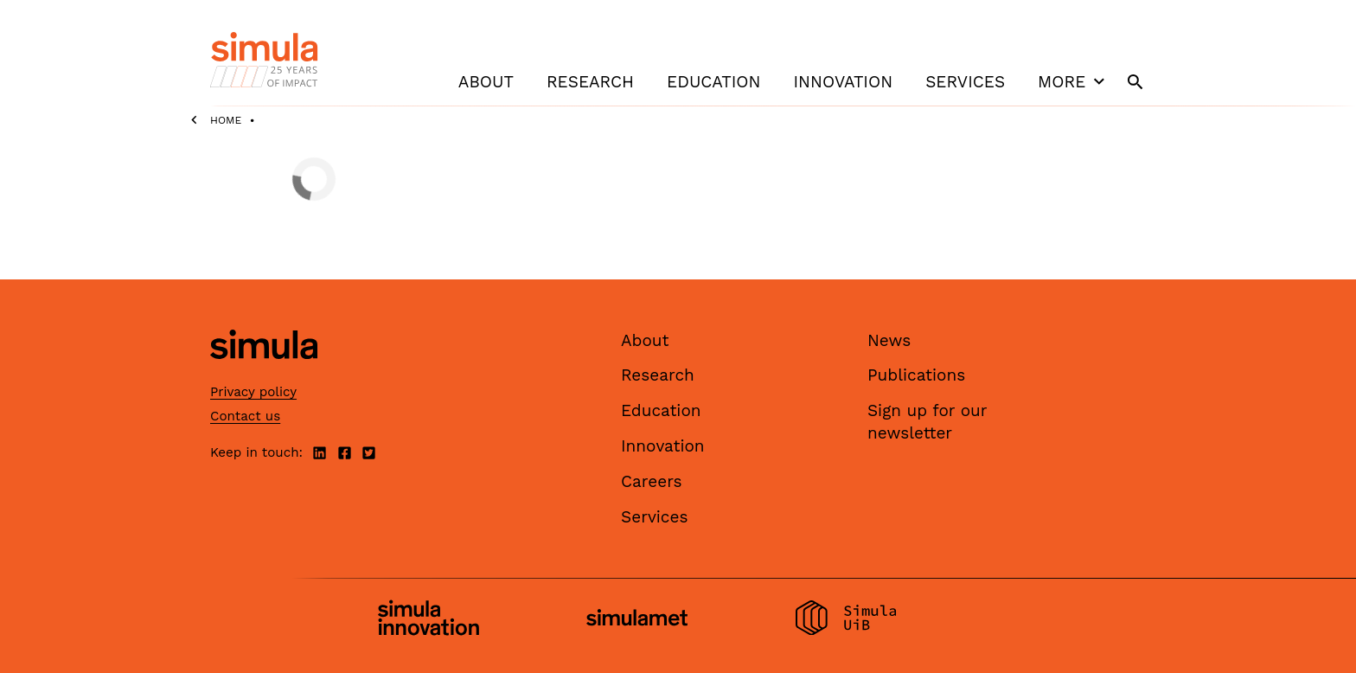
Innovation (842, 82)
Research (590, 82)
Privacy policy (253, 392)
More (1073, 81)
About (486, 82)
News (889, 340)
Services (965, 82)
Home (225, 120)
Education (713, 82)
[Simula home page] (263, 373)
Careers (651, 481)
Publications (916, 375)
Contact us (245, 416)
